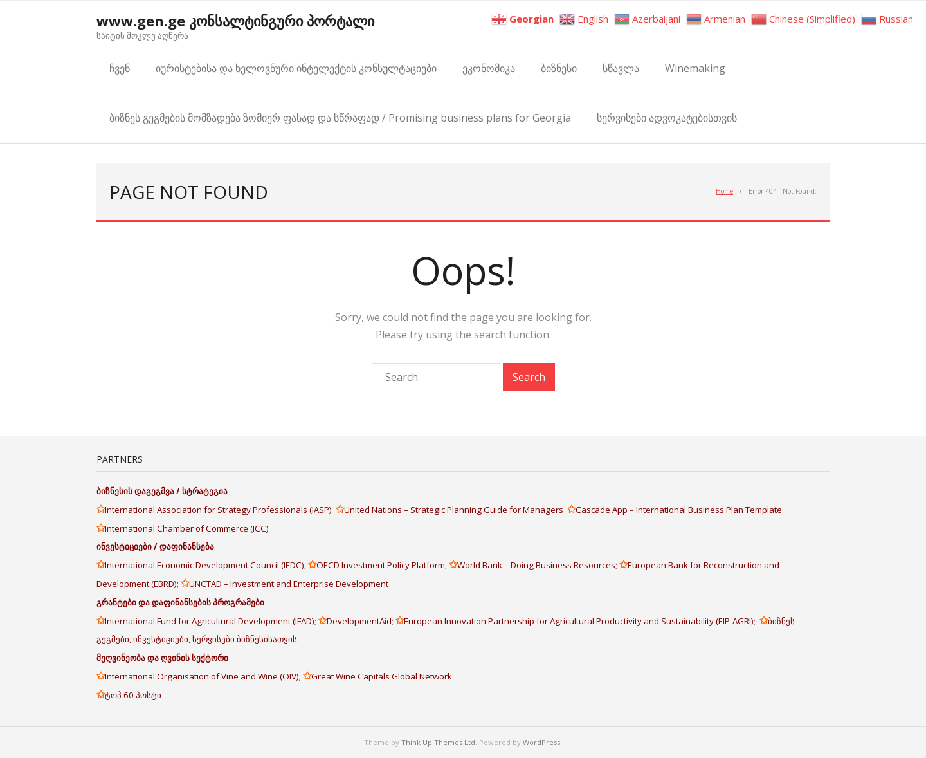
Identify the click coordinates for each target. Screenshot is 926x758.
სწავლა (621, 68)
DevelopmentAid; (361, 621)
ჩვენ (119, 68)
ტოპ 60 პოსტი (133, 695)
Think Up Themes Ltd (438, 742)
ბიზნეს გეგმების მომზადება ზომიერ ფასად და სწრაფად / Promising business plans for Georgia (340, 118)
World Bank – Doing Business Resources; (538, 565)
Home (724, 191)
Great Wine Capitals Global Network (381, 676)
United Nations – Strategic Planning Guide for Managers (455, 509)
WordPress (541, 742)
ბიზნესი (559, 68)
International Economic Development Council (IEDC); (206, 565)
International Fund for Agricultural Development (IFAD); (211, 621)
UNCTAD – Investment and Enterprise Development (288, 583)
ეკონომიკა (488, 68)
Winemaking (695, 68)
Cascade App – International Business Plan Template (680, 509)
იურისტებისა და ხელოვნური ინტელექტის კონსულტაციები (296, 68)
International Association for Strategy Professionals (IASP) (220, 509)
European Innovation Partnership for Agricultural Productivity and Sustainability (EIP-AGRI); (581, 621)
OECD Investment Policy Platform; (382, 565)
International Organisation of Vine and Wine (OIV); (204, 676)
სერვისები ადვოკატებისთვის (667, 118)
